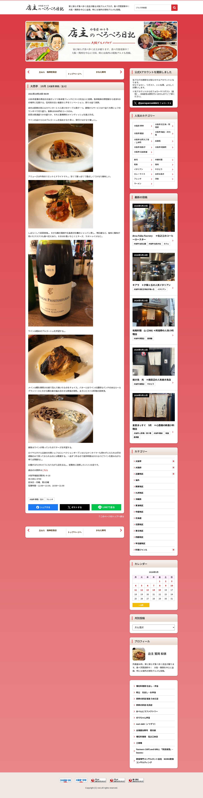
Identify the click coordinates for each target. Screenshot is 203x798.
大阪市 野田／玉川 (36, 499)
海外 (137, 480)
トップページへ (75, 73)
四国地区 (139, 537)
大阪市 (138, 461)
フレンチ (49, 499)
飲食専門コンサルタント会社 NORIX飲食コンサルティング (155, 761)
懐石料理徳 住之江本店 (147, 736)
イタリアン (138, 169)
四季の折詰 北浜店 (144, 705)
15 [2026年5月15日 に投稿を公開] (160, 589)
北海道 (138, 518)
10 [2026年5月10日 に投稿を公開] (172, 585)
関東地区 (139, 486)
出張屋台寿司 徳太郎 (146, 730)
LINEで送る (106, 507)
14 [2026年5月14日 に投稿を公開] (154, 589)
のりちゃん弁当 (143, 717)
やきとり (158, 169)
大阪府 (138, 467)
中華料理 (158, 159)
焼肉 (157, 164)
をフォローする (154, 103)
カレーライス (139, 174)
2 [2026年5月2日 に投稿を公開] (165, 581)
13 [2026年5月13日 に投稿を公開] (147, 589)
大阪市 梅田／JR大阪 (163, 133)
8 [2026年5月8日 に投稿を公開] (159, 585)
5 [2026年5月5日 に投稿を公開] (141, 585)
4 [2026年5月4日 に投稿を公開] (135, 585)
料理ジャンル (141, 549)
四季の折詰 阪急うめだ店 (147, 698)
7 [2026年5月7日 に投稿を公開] (153, 585)
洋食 (157, 178)
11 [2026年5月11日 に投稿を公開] (135, 589)
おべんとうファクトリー (147, 711)
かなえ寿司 (101, 72)
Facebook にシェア (43, 507)
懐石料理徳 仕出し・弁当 (147, 686)
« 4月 (141, 605)
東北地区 (139, 530)
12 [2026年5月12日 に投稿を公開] (142, 589)
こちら (45, 470)
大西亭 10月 (49, 86)
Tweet (75, 507)
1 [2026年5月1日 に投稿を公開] (159, 581)
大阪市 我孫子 (139, 147)
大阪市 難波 (139, 133)
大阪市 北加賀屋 (140, 152)
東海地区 (139, 505)
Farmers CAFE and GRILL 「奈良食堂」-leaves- (154, 751)
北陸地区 (139, 524)
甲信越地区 (140, 543)
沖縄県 (138, 499)
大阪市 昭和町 (160, 147)
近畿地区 (139, 473)
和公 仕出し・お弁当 (146, 692)
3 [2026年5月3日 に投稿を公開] (171, 581)
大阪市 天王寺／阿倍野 (162, 125)
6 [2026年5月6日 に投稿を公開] (147, 585)
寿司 (136, 159)
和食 (136, 164)
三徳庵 (139, 743)
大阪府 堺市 (139, 125)
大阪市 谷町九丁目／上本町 (141, 141)
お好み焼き (159, 174)
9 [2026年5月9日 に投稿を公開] (165, 585)
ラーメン (137, 183)
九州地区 (139, 492)
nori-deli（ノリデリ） (146, 724)
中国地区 (139, 511)
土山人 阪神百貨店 (48, 72)
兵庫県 (158, 141)
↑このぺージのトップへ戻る (111, 516)
